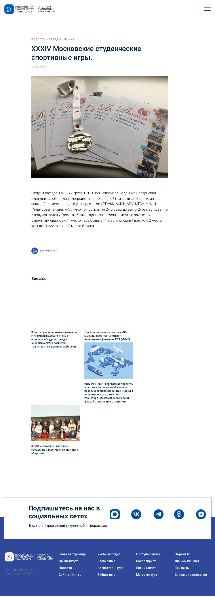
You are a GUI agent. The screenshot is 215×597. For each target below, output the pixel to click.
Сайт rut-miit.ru (70, 575)
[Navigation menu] (207, 9)
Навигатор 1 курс (110, 568)
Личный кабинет (187, 561)
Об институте (68, 561)
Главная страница (72, 555)
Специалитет (146, 568)
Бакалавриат (146, 561)
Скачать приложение (191, 575)
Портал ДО (183, 555)
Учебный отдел (109, 555)
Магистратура (146, 575)
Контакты (182, 568)
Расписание (106, 561)
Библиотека (106, 575)
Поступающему (148, 555)
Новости (65, 568)
